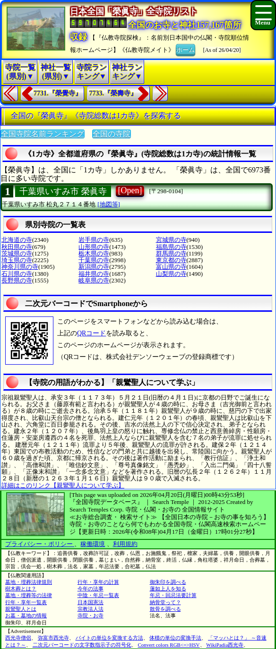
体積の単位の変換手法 (175, 637)
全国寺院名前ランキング (42, 134)
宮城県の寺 (171, 239)
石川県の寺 (16, 273)
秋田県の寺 (16, 246)
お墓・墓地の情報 (26, 615)
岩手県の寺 (93, 239)
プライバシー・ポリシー (39, 543)
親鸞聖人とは (20, 609)
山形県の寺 (93, 246)
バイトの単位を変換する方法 (109, 637)
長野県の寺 (16, 280)
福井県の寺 (93, 273)
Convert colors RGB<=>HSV (169, 645)
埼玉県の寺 (16, 260)
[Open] (130, 190)
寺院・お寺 (91, 615)
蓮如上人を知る (168, 588)
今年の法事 (91, 588)
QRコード (91, 333)
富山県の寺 (171, 266)
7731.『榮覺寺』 (58, 93)
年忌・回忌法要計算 (173, 595)
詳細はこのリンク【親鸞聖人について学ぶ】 (62, 485)
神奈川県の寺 (19, 266)
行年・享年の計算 (98, 582)
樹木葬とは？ (20, 588)
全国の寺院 (111, 134)
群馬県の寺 (171, 253)
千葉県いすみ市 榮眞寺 (63, 191)
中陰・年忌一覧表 (98, 595)
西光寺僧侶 (18, 637)
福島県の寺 (171, 246)
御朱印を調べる (168, 582)
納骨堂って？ (165, 602)
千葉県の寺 (93, 260)
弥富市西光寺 (53, 637)
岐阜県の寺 (93, 280)
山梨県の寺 (171, 273)
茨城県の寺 (16, 253)
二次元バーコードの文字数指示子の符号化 (82, 645)
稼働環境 (92, 543)
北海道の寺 (16, 239)
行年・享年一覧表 (26, 602)
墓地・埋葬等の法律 (28, 595)
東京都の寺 (171, 260)
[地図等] (108, 204)
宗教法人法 (91, 609)
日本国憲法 (91, 602)
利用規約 (125, 543)
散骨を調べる (165, 609)
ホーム (185, 49)
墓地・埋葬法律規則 (28, 582)
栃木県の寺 (93, 253)
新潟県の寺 (93, 266)
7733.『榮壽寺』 (113, 93)
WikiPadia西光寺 (224, 645)
